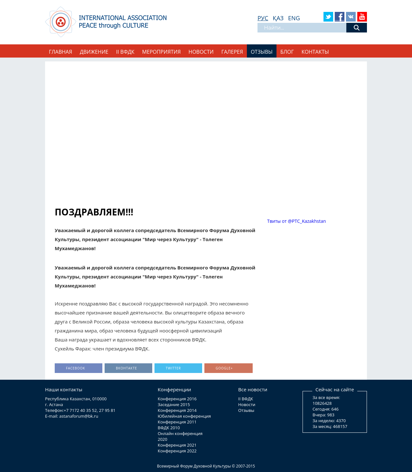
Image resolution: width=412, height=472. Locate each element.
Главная (60, 51)
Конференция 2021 (177, 445)
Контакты (315, 51)
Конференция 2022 (177, 451)
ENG (294, 18)
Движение (94, 51)
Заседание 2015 (174, 404)
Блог (287, 51)
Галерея (232, 51)
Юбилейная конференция (184, 416)
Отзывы (262, 51)
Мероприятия (161, 51)
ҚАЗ (278, 18)
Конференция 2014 (177, 410)
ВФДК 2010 (169, 428)
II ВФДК (125, 51)
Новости (201, 51)
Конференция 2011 (177, 422)
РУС (263, 18)
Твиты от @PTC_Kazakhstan (296, 221)
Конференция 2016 (177, 399)
